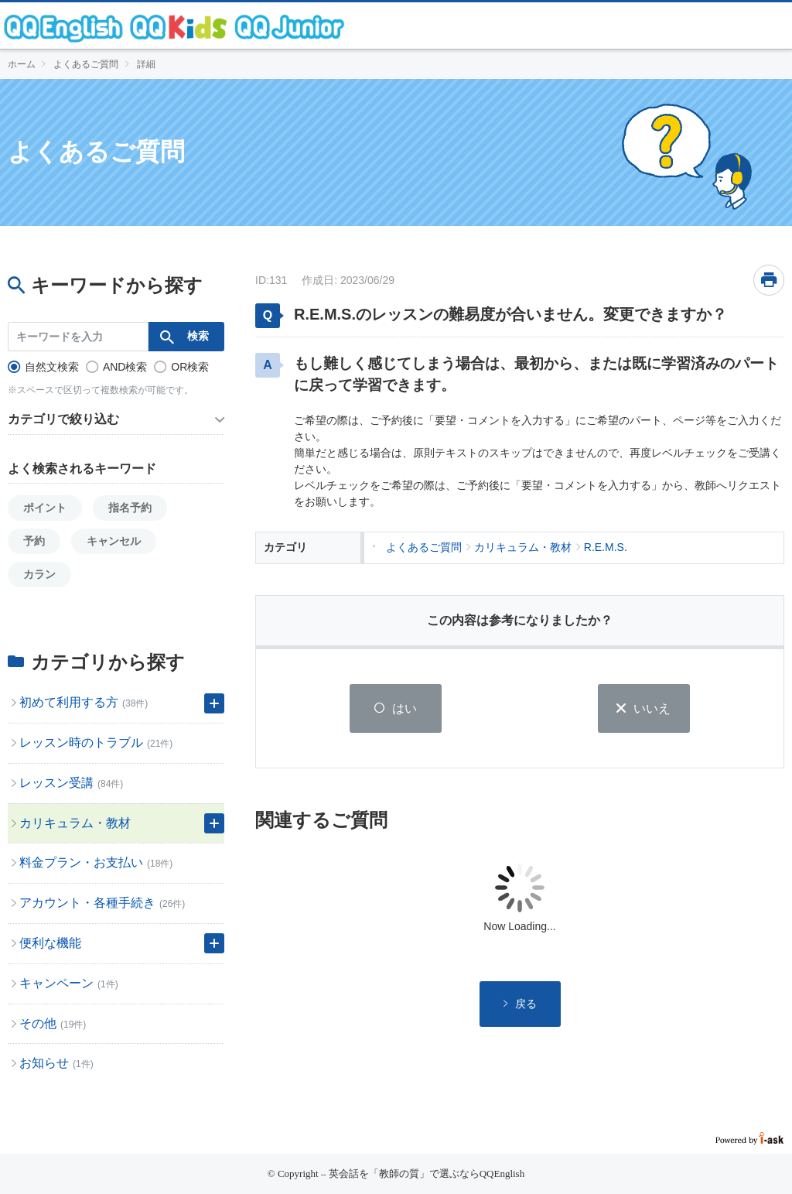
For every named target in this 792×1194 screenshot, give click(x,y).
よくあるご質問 (85, 64)
